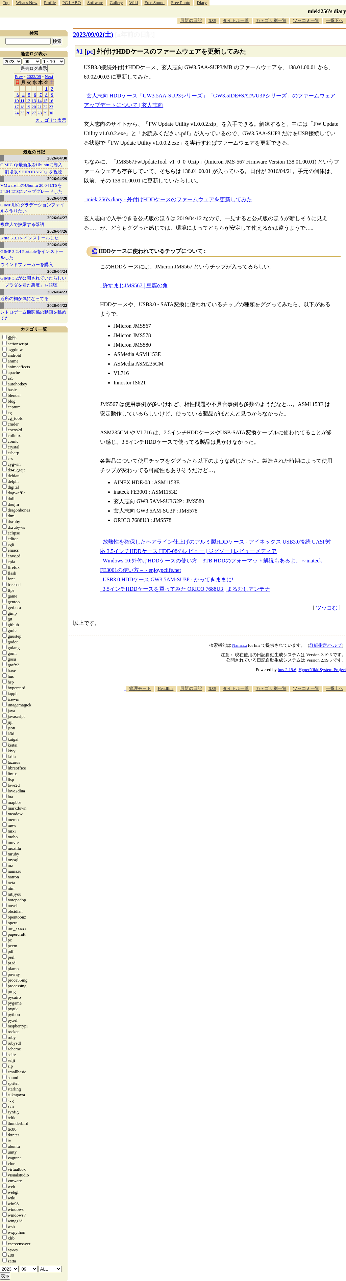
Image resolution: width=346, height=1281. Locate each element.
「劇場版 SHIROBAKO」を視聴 (31, 171)
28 (40, 112)
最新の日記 (191, 20)
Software (95, 2)
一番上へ (334, 688)
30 (51, 112)
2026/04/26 (57, 231)
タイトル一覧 (236, 20)
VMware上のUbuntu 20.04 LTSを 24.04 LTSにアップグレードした (31, 188)
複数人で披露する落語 (22, 224)
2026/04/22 (57, 305)
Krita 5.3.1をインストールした (29, 237)
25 (22, 112)
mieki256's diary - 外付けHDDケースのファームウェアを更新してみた (169, 199)
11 (22, 100)
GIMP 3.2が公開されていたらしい (33, 278)
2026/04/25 (57, 244)
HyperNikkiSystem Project (322, 669)
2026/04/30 (57, 158)
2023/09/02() (93, 34)
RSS (212, 20)
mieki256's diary (327, 11)
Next (49, 76)
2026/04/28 (57, 198)
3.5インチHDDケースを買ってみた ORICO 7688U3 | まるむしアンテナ (186, 589)
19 (28, 106)
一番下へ (334, 20)
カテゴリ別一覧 (271, 20)
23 (51, 106)
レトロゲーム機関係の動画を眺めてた (33, 315)
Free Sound (155, 2)
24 (17, 112)
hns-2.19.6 (287, 669)
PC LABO (72, 2)
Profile (50, 2)
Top (6, 2)
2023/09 (34, 76)
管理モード (140, 688)
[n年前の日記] (135, 34)
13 (34, 100)
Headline (165, 688)
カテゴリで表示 (50, 120)
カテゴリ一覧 (34, 329)
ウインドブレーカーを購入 (26, 264)
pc (89, 51)
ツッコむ (327, 608)
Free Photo (180, 2)
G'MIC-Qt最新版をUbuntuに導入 (31, 164)
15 (45, 100)
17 (17, 106)
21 (40, 106)
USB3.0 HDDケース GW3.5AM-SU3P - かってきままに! (168, 579)
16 (51, 100)
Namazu (239, 645)
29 (45, 112)
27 (34, 112)
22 (45, 106)
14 (40, 100)
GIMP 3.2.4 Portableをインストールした (31, 254)
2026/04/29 (57, 178)
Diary (202, 2)
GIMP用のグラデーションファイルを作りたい (32, 207)
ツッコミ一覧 (306, 20)
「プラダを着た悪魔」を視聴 (28, 285)
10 (17, 100)
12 (28, 100)
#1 (79, 51)
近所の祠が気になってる (24, 298)
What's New (26, 2)
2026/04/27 (57, 217)
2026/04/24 (57, 271)
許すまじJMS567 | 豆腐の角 (135, 285)
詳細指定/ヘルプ (326, 645)
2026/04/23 (57, 291)
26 (28, 112)
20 (34, 106)
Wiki (133, 2)
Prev (19, 76)
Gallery (116, 2)
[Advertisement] (223, 712)
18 (22, 106)
